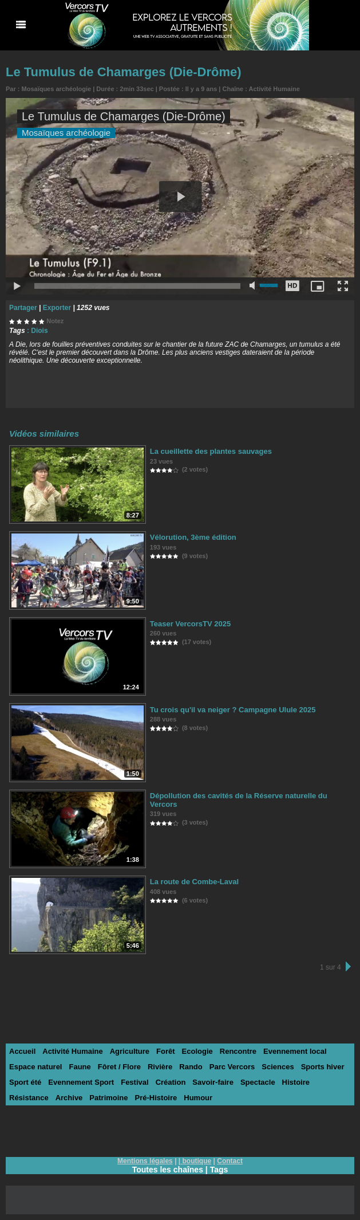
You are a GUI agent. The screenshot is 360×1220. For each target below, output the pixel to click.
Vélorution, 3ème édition (193, 537)
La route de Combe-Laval (194, 881)
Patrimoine (108, 1097)
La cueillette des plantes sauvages (211, 451)
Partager (23, 308)
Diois (39, 331)
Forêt (165, 1051)
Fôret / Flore (119, 1066)
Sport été (25, 1082)
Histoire (296, 1082)
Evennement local (295, 1051)
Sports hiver (323, 1066)
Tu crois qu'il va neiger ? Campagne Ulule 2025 (233, 709)
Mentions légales (145, 1161)
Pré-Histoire (156, 1097)
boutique (197, 1161)
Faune (80, 1066)
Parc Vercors (232, 1066)
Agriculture (129, 1051)
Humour (198, 1097)
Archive (69, 1097)
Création (171, 1082)
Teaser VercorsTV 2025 (190, 623)
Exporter (57, 308)
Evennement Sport (81, 1082)
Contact (230, 1161)
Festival (134, 1082)
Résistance (29, 1097)
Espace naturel (35, 1066)
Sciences (278, 1066)
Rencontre (238, 1051)
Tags (219, 1169)
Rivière (160, 1066)
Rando (190, 1066)
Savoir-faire (213, 1082)
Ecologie (197, 1051)
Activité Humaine (274, 88)
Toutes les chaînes (167, 1169)
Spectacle (257, 1082)
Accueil (22, 1051)
